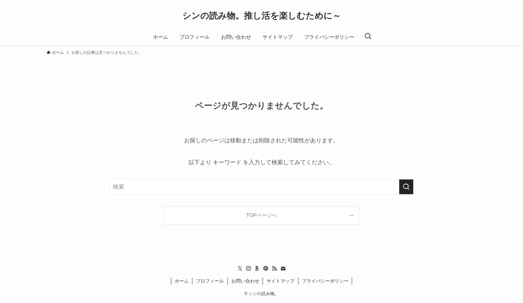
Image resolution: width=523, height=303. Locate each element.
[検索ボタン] (368, 37)
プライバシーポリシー (325, 281)
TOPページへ (261, 215)
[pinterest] (266, 268)
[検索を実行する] (406, 186)
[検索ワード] (261, 186)
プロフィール (210, 281)
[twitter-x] (240, 268)
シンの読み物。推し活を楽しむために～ (261, 15)
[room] (257, 268)
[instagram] (248, 268)
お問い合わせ (245, 281)
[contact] (283, 268)
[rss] (274, 268)
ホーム (182, 281)
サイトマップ (280, 281)
